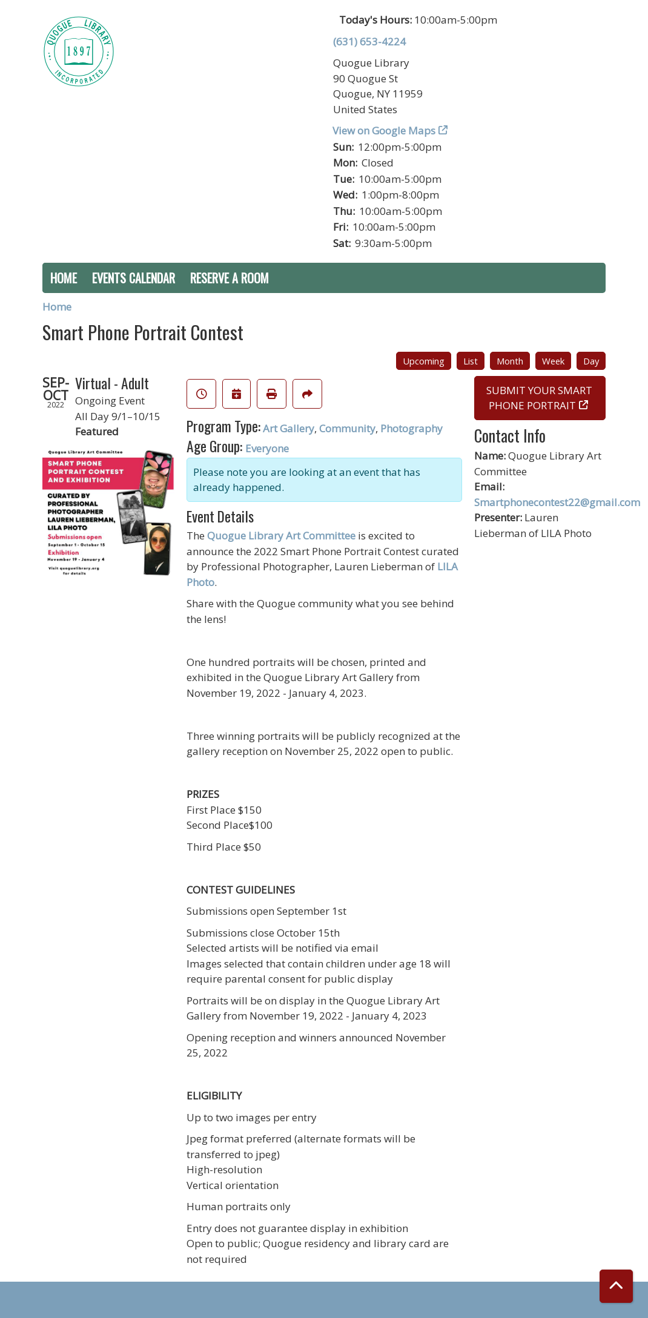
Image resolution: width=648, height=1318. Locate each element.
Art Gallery (288, 428)
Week (553, 361)
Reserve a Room (229, 278)
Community (347, 428)
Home (63, 278)
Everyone (267, 448)
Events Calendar (133, 278)
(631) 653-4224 (369, 41)
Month (510, 361)
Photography (411, 428)
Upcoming (424, 361)
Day (591, 361)
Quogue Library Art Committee (281, 535)
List (470, 361)
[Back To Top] (616, 1286)
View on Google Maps (384, 130)
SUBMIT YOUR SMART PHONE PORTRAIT (539, 398)
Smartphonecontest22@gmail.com (557, 502)
